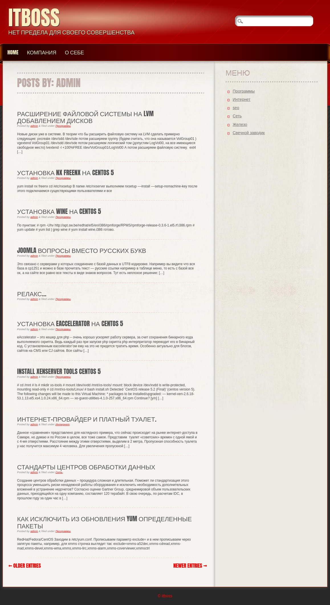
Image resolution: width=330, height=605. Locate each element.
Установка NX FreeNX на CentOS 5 (65, 172)
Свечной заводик (249, 132)
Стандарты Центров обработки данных (86, 466)
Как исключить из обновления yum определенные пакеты (104, 522)
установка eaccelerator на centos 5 (70, 323)
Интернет (63, 424)
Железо (240, 124)
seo (236, 107)
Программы (63, 125)
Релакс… (31, 293)
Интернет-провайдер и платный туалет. (86, 419)
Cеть (59, 472)
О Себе (74, 52)
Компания (41, 52)
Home (13, 52)
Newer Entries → (190, 565)
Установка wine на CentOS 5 (59, 211)
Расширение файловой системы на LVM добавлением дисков (85, 117)
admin (34, 125)
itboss (34, 17)
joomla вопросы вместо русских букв (81, 250)
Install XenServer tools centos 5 (59, 371)
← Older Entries (25, 565)
